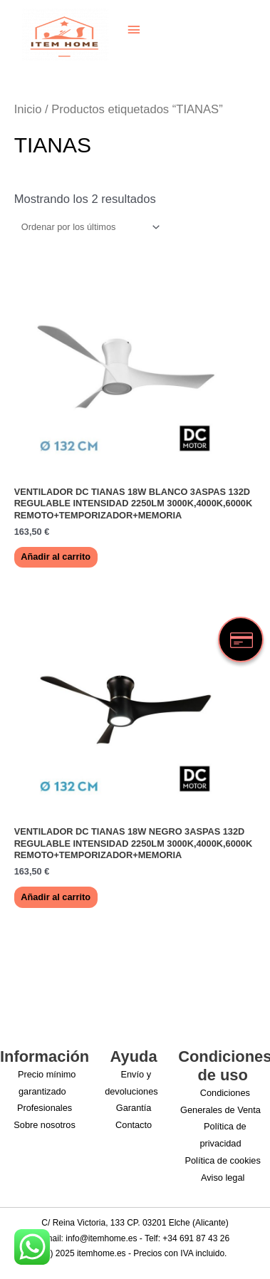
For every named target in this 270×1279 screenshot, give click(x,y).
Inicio (28, 109)
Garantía (134, 1107)
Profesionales (44, 1107)
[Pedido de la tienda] (88, 227)
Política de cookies (223, 1160)
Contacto (133, 1124)
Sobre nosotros (44, 1124)
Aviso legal (222, 1177)
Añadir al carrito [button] (55, 556)
